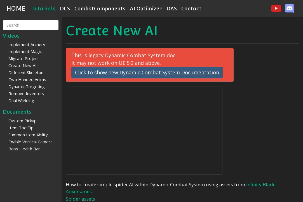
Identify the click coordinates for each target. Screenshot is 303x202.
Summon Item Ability (28, 134)
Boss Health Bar (24, 149)
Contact (191, 8)
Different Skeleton (25, 72)
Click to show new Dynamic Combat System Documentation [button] (147, 72)
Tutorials (43, 8)
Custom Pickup (22, 120)
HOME (16, 8)
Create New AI (22, 65)
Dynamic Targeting (26, 86)
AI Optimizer (146, 8)
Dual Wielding (21, 100)
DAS (171, 8)
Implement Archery (26, 44)
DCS (65, 8)
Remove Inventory (26, 93)
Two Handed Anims (27, 79)
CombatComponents (99, 8)
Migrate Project (23, 58)
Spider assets (80, 199)
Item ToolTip (21, 127)
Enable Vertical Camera (30, 141)
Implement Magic (25, 51)
